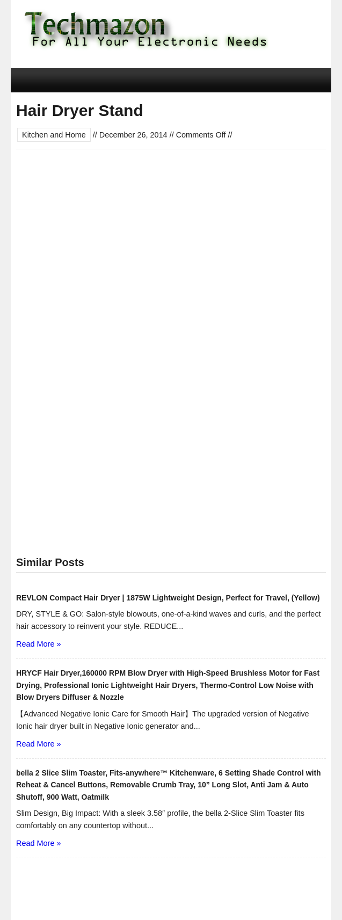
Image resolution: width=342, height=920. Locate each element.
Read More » (38, 644)
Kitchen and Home (54, 135)
